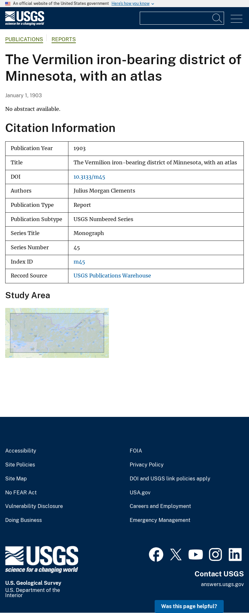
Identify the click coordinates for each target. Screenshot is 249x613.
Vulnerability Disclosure (34, 506)
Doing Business (23, 520)
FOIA (136, 451)
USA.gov (140, 493)
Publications (24, 39)
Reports (64, 39)
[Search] (217, 18)
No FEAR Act (21, 493)
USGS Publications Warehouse (112, 276)
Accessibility (20, 451)
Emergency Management (160, 520)
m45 (79, 262)
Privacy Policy (147, 465)
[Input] (182, 18)
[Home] (24, 24)
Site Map (16, 479)
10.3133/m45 (89, 177)
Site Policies (20, 465)
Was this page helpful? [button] (189, 606)
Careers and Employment (160, 506)
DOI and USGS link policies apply (170, 479)
